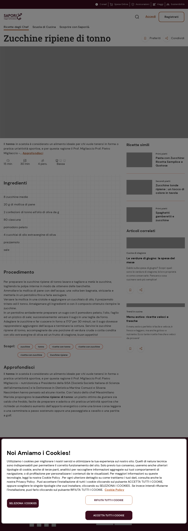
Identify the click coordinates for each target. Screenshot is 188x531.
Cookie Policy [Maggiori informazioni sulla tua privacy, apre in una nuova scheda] (114, 490)
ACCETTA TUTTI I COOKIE (108, 515)
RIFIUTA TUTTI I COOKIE (108, 500)
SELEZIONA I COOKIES (23, 503)
